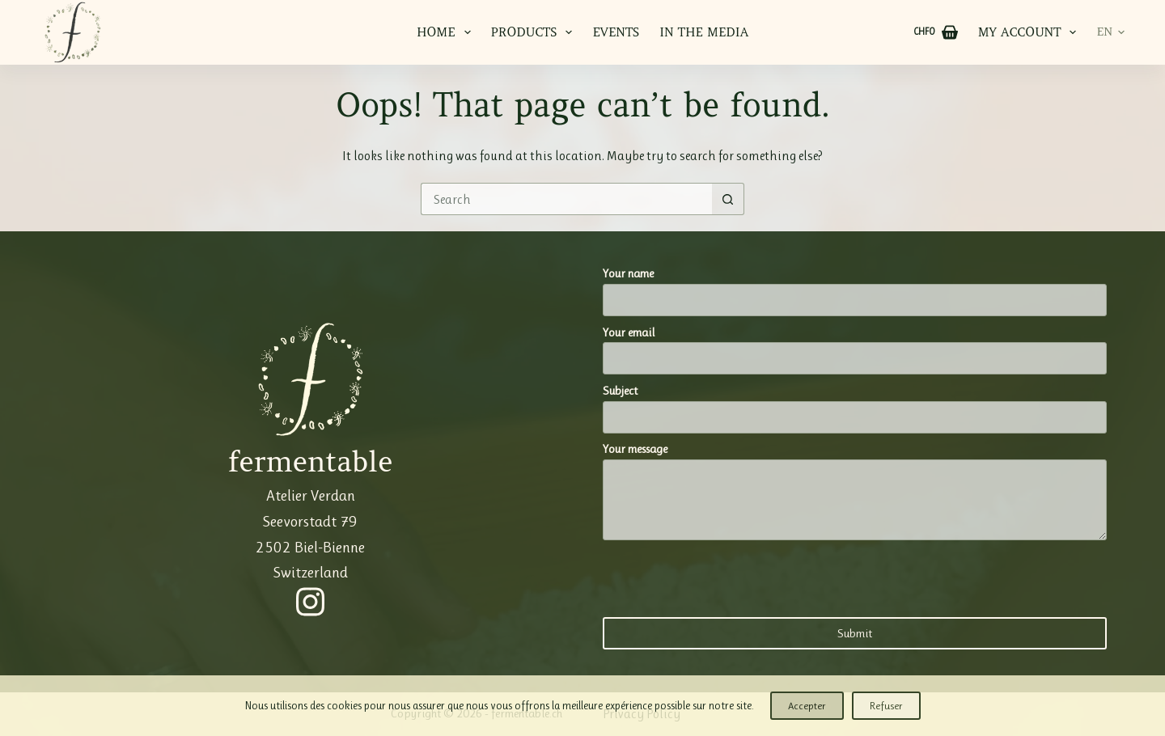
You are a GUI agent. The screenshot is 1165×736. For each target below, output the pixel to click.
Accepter (807, 706)
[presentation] (726, 577)
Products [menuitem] (535, 32)
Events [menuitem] (615, 32)
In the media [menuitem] (703, 32)
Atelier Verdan (310, 495)
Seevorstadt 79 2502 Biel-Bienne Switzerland (310, 547)
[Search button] (728, 199)
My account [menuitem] (1029, 32)
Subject (855, 404)
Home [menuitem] (447, 32)
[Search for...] (566, 199)
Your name (855, 286)
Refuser (886, 706)
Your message (855, 491)
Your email (855, 345)
